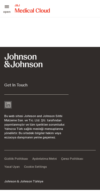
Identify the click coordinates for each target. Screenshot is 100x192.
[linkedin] (8, 105)
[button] (6, 8)
